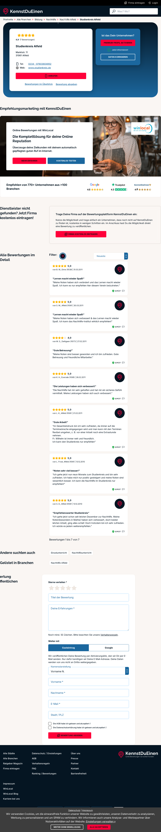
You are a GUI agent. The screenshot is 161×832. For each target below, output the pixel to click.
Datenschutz (38, 753)
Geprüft (118, 291)
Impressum (9, 783)
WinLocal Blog (10, 793)
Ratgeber (47, 20)
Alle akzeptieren (99, 827)
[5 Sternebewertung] (74, 587)
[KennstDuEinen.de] (22, 11)
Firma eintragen (11, 768)
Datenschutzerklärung (66, 727)
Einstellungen (54, 753)
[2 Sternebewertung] (57, 587)
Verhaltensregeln (109, 634)
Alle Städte (9, 20)
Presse (74, 758)
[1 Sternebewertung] (51, 587)
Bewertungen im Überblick (39, 84)
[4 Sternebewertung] (68, 587)
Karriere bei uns (11, 798)
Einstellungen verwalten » (101, 821)
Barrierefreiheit (78, 773)
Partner (74, 763)
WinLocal (8, 788)
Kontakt (75, 768)
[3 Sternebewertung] (62, 587)
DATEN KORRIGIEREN (118, 57)
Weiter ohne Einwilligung (66, 827)
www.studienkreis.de (39, 67)
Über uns (75, 753)
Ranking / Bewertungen (44, 773)
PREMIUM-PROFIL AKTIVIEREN (118, 43)
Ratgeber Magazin (12, 763)
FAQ (34, 768)
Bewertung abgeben (66, 84)
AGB (58, 723)
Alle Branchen (29, 20)
